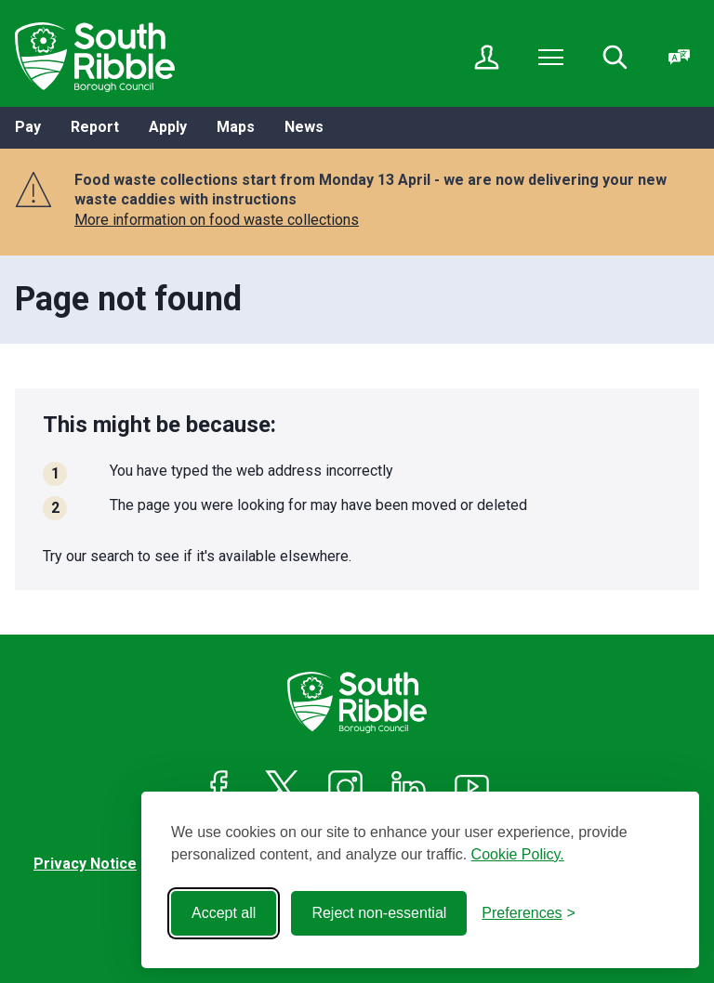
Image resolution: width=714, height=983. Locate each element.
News (304, 127)
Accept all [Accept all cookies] (224, 913)
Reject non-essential (378, 913)
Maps (236, 127)
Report (95, 127)
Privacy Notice (85, 863)
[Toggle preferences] (528, 913)
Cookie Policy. (517, 854)
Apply (168, 127)
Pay (28, 127)
